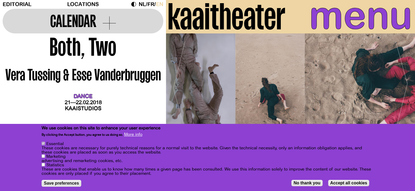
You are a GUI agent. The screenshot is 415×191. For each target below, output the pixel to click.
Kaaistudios (83, 108)
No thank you (307, 183)
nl (142, 4)
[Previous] (179, 86)
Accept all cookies (348, 183)
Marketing (56, 156)
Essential (55, 143)
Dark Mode (135, 4)
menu (360, 16)
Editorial (17, 4)
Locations (83, 4)
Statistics (55, 165)
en (159, 4)
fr (150, 4)
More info (133, 134)
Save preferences (61, 183)
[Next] (401, 86)
